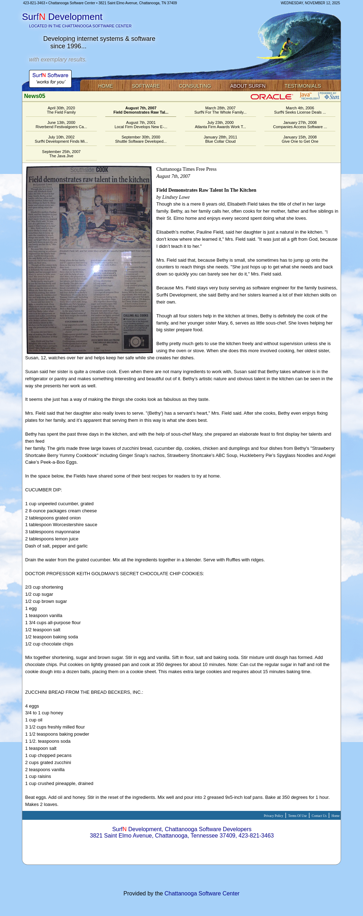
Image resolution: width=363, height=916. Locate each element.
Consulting (195, 86)
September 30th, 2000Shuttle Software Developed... (141, 139)
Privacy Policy (273, 816)
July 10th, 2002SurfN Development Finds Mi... (61, 139)
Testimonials (303, 86)
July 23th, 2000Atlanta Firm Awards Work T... (220, 124)
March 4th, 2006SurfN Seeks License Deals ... (300, 110)
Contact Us (319, 816)
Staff (181, 849)
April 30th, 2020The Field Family (61, 110)
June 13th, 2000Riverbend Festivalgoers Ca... (61, 124)
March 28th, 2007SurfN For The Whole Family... (220, 110)
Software (146, 86)
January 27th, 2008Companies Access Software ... (300, 124)
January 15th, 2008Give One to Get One (300, 139)
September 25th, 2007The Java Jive (61, 153)
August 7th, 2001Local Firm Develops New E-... (141, 124)
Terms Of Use (297, 816)
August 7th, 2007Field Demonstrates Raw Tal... (140, 110)
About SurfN (248, 86)
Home (105, 86)
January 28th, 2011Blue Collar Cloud (220, 139)
